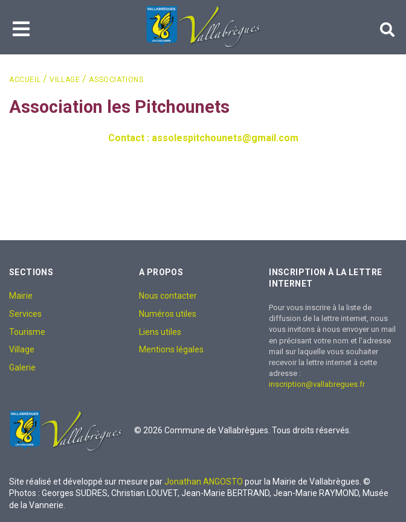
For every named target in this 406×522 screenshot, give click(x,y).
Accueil (24, 79)
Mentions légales (171, 349)
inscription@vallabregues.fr (317, 384)
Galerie (22, 367)
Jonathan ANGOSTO (203, 481)
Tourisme (27, 332)
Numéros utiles (167, 314)
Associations (116, 79)
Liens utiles (160, 332)
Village (65, 79)
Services (25, 314)
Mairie (21, 296)
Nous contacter (168, 296)
